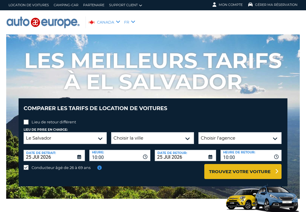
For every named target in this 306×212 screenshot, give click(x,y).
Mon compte (228, 5)
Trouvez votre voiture (240, 167)
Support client (125, 5)
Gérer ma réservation (272, 5)
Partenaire (93, 5)
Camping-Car (66, 5)
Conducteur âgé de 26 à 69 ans (61, 163)
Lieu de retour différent (54, 117)
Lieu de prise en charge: (46, 125)
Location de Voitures (29, 5)
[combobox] (120, 151)
